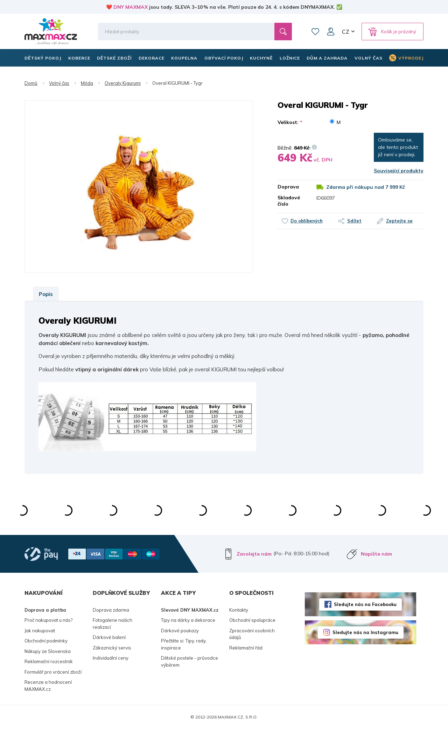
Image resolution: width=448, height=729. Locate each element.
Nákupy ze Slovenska (47, 651)
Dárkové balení (109, 637)
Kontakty (238, 610)
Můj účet (331, 31)
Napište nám (376, 554)
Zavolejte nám (254, 554)
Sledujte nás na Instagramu (365, 632)
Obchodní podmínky (46, 641)
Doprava (288, 187)
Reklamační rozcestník (48, 661)
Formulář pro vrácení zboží (53, 672)
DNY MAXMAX (130, 7)
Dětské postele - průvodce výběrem (189, 661)
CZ (345, 31)
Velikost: (290, 122)
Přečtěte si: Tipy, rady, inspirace (183, 644)
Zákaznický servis (112, 648)
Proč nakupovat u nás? (48, 620)
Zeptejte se (399, 220)
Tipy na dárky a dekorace (188, 620)
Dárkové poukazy (180, 630)
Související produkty (399, 170)
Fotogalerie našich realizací (112, 623)
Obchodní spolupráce (252, 620)
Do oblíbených (306, 220)
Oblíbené (315, 31)
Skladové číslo (289, 200)
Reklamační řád (245, 648)
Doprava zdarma (111, 610)
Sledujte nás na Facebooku (365, 604)
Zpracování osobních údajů (252, 634)
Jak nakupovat (39, 630)
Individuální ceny (110, 658)
